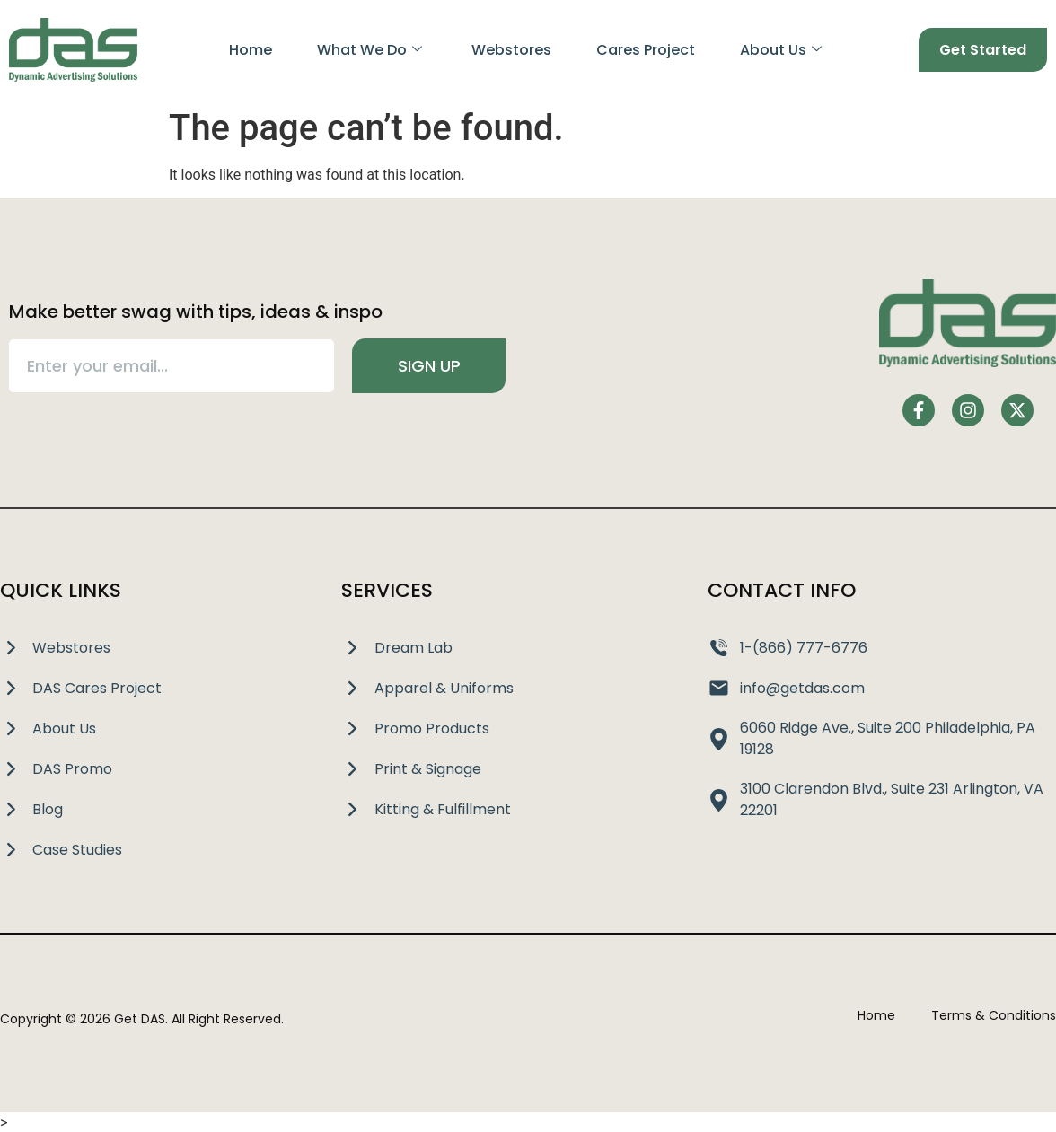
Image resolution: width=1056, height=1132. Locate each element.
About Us (781, 49)
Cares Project (645, 49)
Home (249, 49)
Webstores (511, 49)
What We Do (368, 49)
